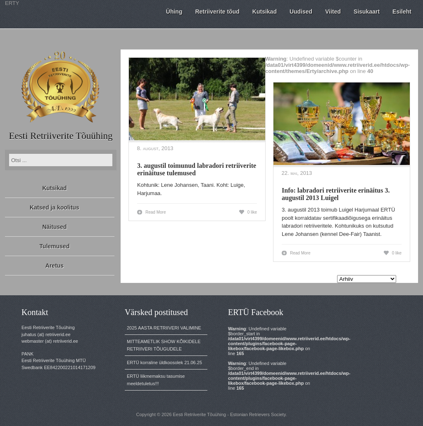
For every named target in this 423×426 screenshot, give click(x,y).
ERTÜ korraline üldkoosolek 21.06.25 (164, 362)
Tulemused (55, 246)
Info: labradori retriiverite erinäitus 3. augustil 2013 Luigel (336, 194)
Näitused (54, 227)
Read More (155, 212)
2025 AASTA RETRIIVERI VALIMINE (164, 327)
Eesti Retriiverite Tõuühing (60, 136)
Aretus (54, 265)
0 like (252, 212)
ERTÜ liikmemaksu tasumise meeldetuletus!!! (156, 380)
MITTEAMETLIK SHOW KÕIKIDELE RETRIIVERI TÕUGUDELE (163, 345)
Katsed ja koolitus (54, 207)
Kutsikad (54, 188)
